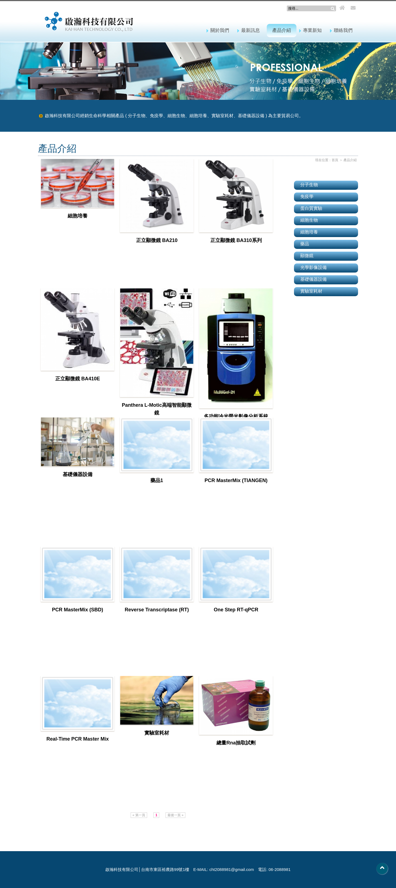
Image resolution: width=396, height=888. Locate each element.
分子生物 (309, 184)
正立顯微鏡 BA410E (77, 378)
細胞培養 (77, 216)
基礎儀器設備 (77, 474)
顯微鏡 (307, 255)
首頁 (335, 160)
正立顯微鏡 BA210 (157, 240)
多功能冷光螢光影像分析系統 (236, 416)
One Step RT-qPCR (236, 609)
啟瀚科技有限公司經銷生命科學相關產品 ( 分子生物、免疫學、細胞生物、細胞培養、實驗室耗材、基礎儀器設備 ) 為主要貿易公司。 (174, 115)
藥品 (304, 243)
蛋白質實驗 (311, 208)
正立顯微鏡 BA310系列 (236, 240)
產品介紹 (281, 30)
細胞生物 (309, 220)
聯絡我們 (343, 30)
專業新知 (312, 30)
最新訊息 (250, 30)
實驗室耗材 (156, 733)
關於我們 (219, 30)
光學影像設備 (313, 267)
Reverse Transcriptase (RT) (157, 609)
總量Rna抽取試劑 (235, 743)
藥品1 (156, 480)
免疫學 (307, 196)
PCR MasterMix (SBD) (77, 609)
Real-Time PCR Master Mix (77, 739)
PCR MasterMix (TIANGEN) (236, 480)
